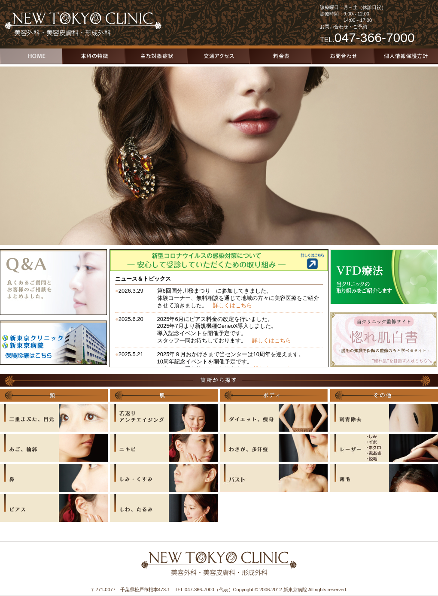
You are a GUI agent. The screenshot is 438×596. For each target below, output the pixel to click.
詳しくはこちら (232, 305)
